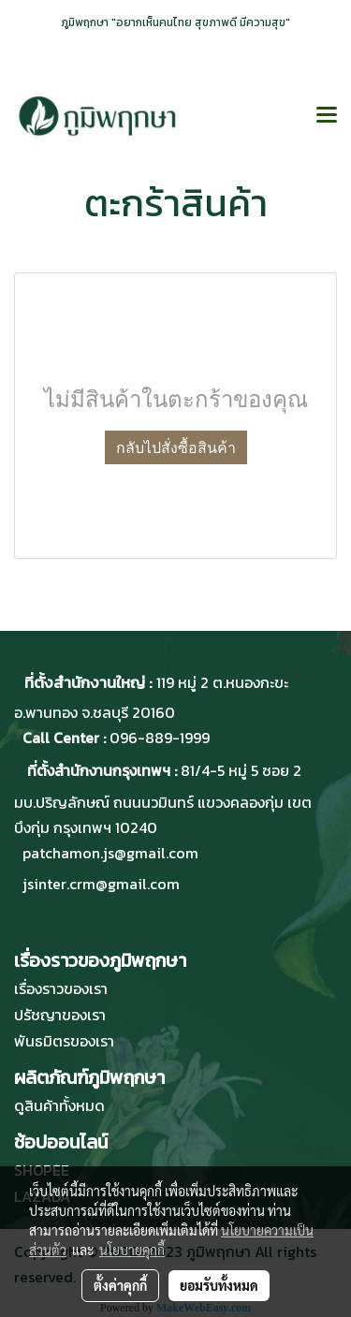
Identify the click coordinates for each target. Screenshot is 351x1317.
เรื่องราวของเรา (61, 988)
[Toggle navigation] (326, 116)
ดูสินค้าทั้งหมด (59, 1105)
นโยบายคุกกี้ (132, 1249)
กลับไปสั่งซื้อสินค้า (176, 447)
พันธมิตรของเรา (64, 1041)
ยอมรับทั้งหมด (219, 1285)
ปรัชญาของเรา (60, 1014)
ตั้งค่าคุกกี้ (120, 1285)
